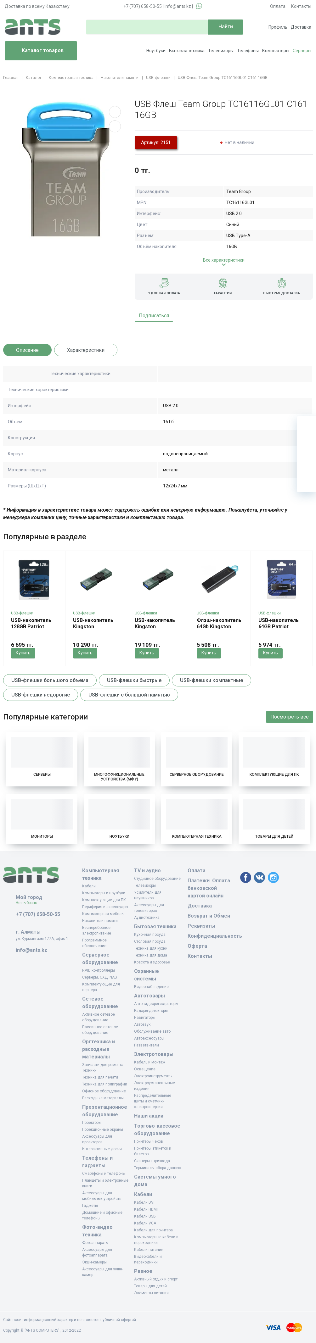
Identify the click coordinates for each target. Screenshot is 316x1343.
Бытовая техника (187, 50)
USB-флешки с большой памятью (129, 695)
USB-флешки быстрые (134, 680)
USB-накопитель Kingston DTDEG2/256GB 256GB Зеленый (155, 629)
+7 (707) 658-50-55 (142, 6)
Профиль (277, 27)
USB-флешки (22, 613)
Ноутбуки (156, 50)
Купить (23, 652)
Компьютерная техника (197, 836)
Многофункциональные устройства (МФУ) (119, 776)
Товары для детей (274, 836)
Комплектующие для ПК (274, 774)
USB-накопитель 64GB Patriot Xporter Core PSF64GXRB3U (278, 629)
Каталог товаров (37, 51)
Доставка (301, 27)
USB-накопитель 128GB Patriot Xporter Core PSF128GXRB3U (31, 629)
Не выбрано (29, 903)
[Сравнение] (306, 463)
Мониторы (42, 836)
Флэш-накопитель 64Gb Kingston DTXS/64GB (219, 626)
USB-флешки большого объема (49, 680)
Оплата (277, 6)
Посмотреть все (289, 717)
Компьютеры (275, 50)
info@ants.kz (178, 6)
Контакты (301, 6)
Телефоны (248, 50)
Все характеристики (224, 260)
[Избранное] (306, 444)
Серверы (302, 50)
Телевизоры (221, 50)
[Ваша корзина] (306, 425)
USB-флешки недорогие (40, 695)
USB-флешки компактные (211, 680)
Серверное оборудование (197, 774)
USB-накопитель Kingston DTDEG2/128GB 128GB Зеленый (93, 629)
